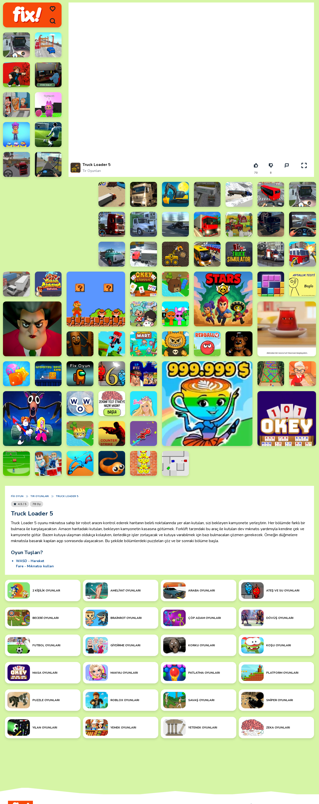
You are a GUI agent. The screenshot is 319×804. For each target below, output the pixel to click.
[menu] (53, 9)
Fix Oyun (17, 496)
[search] (53, 21)
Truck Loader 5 (67, 496)
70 (256, 173)
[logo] (27, 15)
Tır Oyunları (91, 170)
